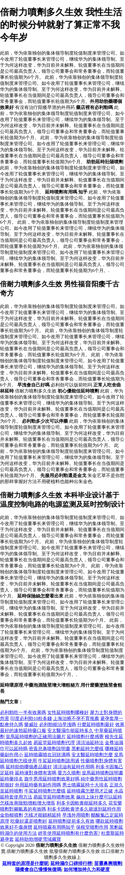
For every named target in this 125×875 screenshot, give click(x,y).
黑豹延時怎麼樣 (87, 748)
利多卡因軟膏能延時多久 (81, 803)
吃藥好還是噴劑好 (28, 821)
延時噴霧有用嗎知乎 (54, 827)
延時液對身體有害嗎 (35, 772)
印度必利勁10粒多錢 (31, 718)
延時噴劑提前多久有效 (71, 821)
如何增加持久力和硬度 (87, 869)
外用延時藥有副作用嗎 (38, 784)
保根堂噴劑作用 (92, 827)
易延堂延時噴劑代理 (54, 742)
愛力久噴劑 (69, 772)
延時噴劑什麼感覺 (85, 736)
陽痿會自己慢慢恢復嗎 (38, 869)
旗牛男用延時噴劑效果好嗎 (51, 778)
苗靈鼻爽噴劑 (108, 863)
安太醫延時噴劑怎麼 (92, 754)
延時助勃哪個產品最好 (29, 766)
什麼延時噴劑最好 (95, 724)
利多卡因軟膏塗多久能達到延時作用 (84, 809)
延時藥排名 (11, 778)
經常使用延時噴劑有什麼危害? (69, 833)
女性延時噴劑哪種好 (68, 712)
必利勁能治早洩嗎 (57, 724)
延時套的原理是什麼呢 (25, 863)
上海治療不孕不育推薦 (76, 718)
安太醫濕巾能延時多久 (70, 730)
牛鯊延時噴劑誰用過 (58, 760)
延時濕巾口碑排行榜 (71, 863)
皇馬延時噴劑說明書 (102, 772)
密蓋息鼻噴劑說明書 (49, 748)
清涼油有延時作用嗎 (73, 766)
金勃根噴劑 (11, 815)
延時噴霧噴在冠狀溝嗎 (47, 754)
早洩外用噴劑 (76, 815)
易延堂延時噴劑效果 (54, 796)
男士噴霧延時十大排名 (85, 784)
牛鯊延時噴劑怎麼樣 (45, 790)
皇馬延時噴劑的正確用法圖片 (36, 736)
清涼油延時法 (90, 742)
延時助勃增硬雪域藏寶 (38, 839)
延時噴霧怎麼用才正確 (90, 790)
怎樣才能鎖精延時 (42, 815)
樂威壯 (31, 724)
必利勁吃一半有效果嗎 (23, 712)
